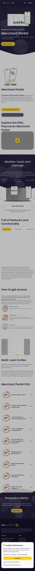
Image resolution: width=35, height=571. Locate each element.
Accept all (17, 558)
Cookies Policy (6, 554)
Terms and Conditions (22, 554)
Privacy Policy (13, 554)
